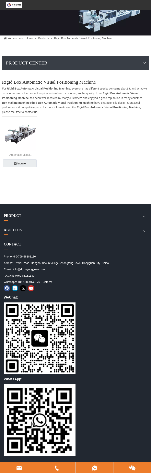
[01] (40, 338)
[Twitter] (23, 288)
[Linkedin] (15, 288)
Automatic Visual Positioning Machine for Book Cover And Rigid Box (19, 155)
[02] (40, 420)
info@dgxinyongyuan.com (29, 269)
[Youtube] (31, 288)
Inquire (20, 163)
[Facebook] (7, 288)
